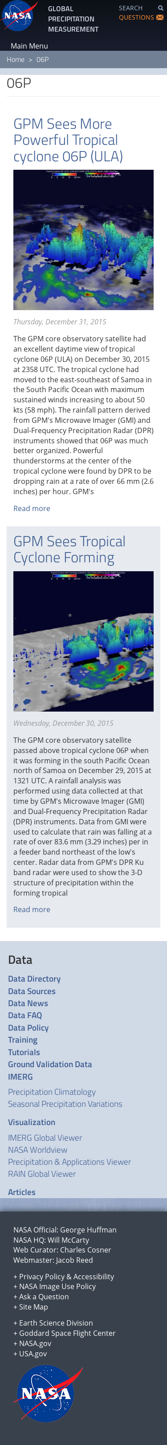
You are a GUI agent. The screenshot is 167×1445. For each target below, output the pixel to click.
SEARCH (131, 8)
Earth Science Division (56, 1323)
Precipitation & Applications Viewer (69, 1161)
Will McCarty (68, 1240)
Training (22, 1039)
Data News (28, 1003)
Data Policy (28, 1027)
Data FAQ (25, 1015)
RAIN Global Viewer (42, 1173)
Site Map (33, 1307)
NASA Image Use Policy (57, 1286)
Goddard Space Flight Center (67, 1333)
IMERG (20, 1076)
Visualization (31, 1122)
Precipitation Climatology (52, 1091)
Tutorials (24, 1052)
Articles (22, 1192)
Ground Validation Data (50, 1064)
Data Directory (34, 978)
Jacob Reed (74, 1260)
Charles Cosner (85, 1250)
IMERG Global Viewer (45, 1137)
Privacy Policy (42, 1276)
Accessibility (93, 1276)
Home (15, 59)
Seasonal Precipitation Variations (65, 1103)
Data (20, 959)
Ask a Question (44, 1297)
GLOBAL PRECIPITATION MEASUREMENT (73, 18)
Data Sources (32, 991)
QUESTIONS (136, 17)
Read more (31, 508)
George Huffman (88, 1230)
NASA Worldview (37, 1149)
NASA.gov (35, 1343)
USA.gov (33, 1354)
